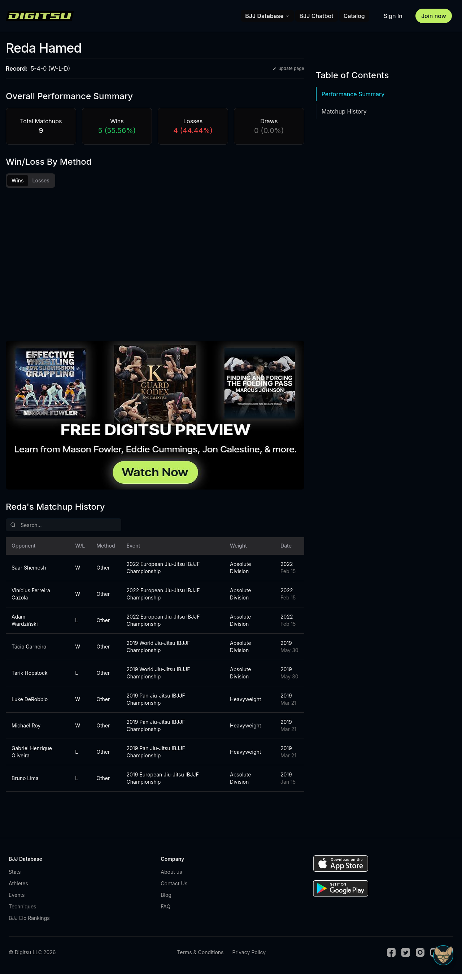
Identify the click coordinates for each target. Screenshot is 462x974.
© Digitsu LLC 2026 (32, 952)
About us (171, 872)
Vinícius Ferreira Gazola (31, 594)
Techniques (22, 906)
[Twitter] (405, 952)
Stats (15, 872)
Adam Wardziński (25, 620)
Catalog (354, 15)
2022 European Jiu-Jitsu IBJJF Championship (163, 567)
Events (17, 895)
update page (288, 68)
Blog (166, 895)
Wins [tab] (18, 180)
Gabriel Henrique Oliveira (32, 751)
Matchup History (344, 111)
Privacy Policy (249, 952)
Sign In (393, 15)
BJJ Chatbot (317, 15)
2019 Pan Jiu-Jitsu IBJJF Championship (156, 699)
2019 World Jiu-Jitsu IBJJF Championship (158, 646)
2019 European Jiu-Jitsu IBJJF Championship (163, 778)
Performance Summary (353, 94)
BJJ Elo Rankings (29, 918)
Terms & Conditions (200, 952)
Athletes (18, 883)
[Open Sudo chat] (443, 955)
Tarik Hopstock (30, 673)
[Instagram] (420, 952)
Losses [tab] (40, 180)
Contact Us (174, 883)
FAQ (165, 906)
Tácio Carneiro (29, 646)
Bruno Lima (25, 778)
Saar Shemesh (29, 568)
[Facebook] (391, 952)
